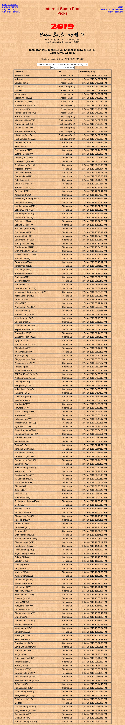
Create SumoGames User (110, 9)
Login (120, 7)
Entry (13, 9)
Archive (14, 7)
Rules (4, 4)
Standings (13, 4)
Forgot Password (115, 12)
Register (6, 9)
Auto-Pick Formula (11, 12)
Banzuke (6, 7)
